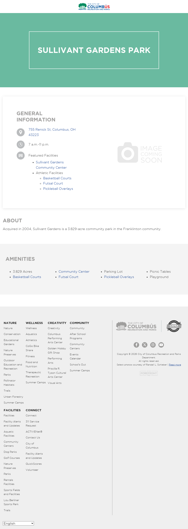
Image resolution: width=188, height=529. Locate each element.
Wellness (31, 328)
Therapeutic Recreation (33, 374)
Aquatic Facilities (9, 433)
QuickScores (34, 463)
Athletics (31, 340)
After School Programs (78, 336)
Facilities (9, 415)
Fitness (30, 356)
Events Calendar (75, 356)
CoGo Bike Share (32, 348)
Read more (175, 364)
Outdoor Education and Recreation (13, 364)
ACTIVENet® (34, 431)
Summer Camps (14, 402)
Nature (8, 328)
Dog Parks (10, 451)
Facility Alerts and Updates (12, 423)
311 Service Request (32, 423)
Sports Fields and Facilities (12, 492)
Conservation (12, 334)
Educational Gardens (11, 342)
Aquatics (31, 334)
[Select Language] (18, 523)
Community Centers (77, 346)
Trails (7, 390)
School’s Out (78, 364)
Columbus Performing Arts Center (55, 338)
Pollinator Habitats (10, 382)
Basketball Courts (57, 178)
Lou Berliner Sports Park (11, 502)
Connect (31, 415)
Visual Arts (55, 382)
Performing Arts (55, 360)
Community (77, 328)
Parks (7, 374)
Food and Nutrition (32, 364)
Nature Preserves (10, 352)
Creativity (54, 328)
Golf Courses (12, 457)
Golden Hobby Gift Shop (57, 350)
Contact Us (33, 437)
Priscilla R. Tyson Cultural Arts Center (57, 372)
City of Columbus (32, 445)
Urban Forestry (13, 396)
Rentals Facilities (9, 482)
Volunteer (32, 469)
